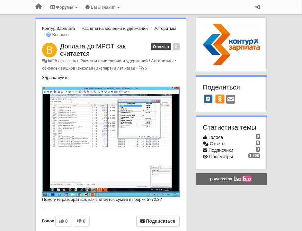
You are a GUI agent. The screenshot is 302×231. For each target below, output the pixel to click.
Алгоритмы (165, 28)
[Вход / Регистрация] (257, 7)
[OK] (220, 99)
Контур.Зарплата (58, 28)
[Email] (230, 99)
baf (51, 61)
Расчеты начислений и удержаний (115, 28)
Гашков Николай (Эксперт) (87, 68)
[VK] (208, 99)
